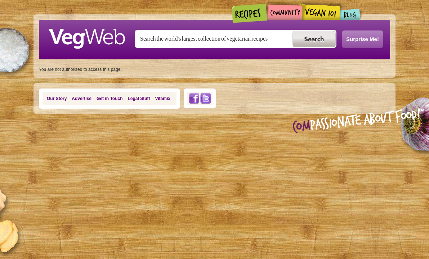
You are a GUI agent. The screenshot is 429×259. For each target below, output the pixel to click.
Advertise (81, 98)
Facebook (193, 98)
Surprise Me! (362, 39)
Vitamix (162, 98)
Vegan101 (321, 12)
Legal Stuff (139, 98)
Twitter (205, 98)
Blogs (350, 14)
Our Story (57, 98)
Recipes (249, 13)
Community (284, 12)
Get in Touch (109, 98)
